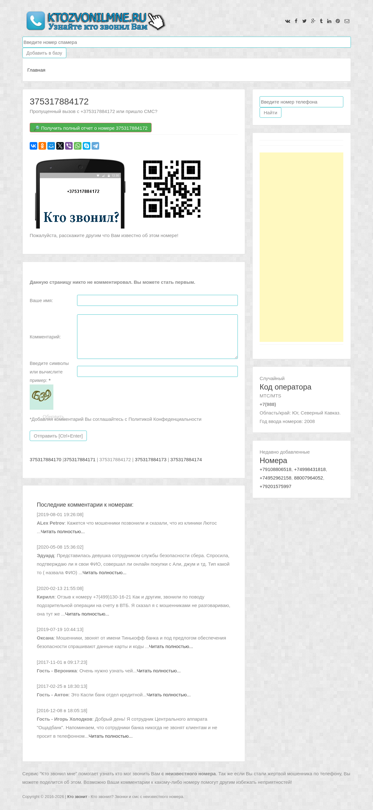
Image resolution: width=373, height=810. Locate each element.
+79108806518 (276, 469)
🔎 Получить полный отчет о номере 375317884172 (90, 128)
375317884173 (150, 459)
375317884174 (186, 459)
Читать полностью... (63, 531)
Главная (36, 70)
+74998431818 (310, 469)
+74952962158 (276, 477)
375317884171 (79, 459)
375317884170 (45, 459)
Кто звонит (77, 796)
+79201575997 (276, 486)
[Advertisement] (301, 247)
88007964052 (308, 477)
